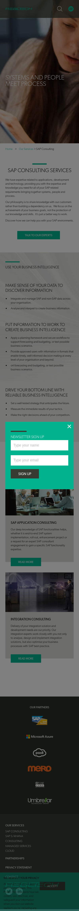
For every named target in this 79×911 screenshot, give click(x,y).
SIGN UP (24, 474)
